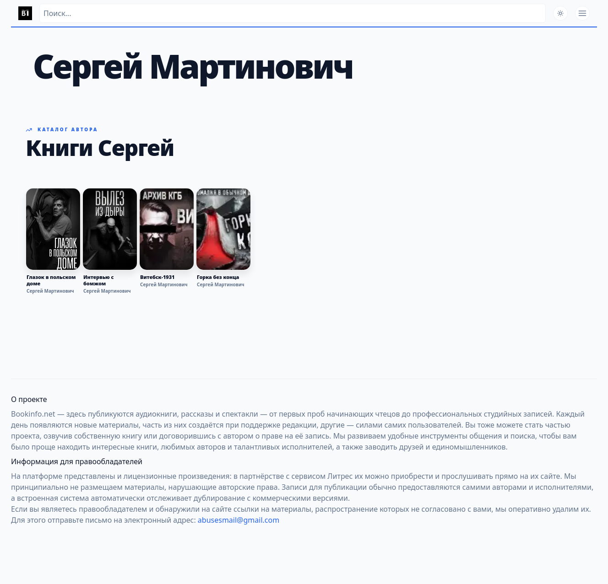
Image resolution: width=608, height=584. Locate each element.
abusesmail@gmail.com (238, 520)
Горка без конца (218, 277)
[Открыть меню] (582, 13)
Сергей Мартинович (50, 291)
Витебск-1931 (157, 277)
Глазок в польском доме (51, 280)
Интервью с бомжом (98, 280)
